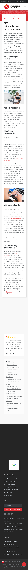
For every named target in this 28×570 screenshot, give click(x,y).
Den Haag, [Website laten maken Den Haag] (14, 526)
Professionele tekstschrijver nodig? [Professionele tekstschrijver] (12, 392)
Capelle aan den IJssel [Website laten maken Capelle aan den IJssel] (10, 523)
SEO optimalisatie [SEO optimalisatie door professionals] (12, 386)
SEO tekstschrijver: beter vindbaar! (12, 19)
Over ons (16, 1)
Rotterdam (9, 292)
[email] (13, 505)
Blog (9, 1)
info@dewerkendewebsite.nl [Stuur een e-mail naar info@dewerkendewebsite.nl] (14, 554)
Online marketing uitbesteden (11, 376)
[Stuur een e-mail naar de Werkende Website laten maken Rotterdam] (4, 554)
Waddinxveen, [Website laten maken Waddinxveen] (15, 529)
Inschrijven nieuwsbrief (12, 509)
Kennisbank (12, 16)
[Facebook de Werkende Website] (5, 514)
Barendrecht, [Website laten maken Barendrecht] (7, 526)
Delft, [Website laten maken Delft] (18, 526)
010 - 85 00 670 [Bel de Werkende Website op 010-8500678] (10, 551)
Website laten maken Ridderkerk (12, 371)
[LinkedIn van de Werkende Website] (12, 514)
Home (5, 16)
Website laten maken (9, 484)
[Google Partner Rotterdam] (14, 465)
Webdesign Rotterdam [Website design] (10, 487)
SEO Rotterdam (8, 492)
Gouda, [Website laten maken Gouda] (21, 529)
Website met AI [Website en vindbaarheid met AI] (8, 495)
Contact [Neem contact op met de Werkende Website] (22, 1)
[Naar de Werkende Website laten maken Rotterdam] (3, 562)
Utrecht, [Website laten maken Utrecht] (6, 532)
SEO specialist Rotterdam (14, 389)
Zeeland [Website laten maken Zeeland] (10, 532)
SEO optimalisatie (16, 218)
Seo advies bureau (12, 365)
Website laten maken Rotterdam (13, 479)
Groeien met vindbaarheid (14, 379)
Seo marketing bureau (13, 367)
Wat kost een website (10, 481)
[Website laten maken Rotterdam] (12, 6)
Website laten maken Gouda (12, 409)
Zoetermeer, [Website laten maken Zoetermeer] (7, 529)
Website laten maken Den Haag (14, 404)
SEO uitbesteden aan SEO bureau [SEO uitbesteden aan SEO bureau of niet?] (13, 383)
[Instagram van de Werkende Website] (8, 514)
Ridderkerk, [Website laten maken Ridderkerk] (19, 523)
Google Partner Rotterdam (14, 396)
